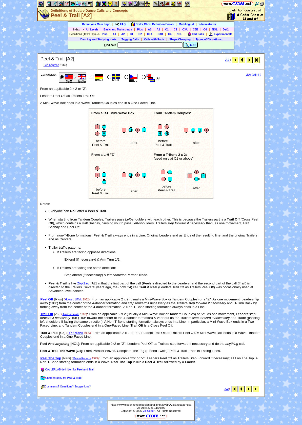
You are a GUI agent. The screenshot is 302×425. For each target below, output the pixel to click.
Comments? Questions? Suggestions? (66, 386)
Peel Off (47, 299)
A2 (158, 29)
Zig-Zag (83, 283)
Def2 (226, 29)
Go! (190, 45)
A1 (150, 29)
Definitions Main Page (96, 24)
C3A (185, 29)
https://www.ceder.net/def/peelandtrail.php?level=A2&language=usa (151, 404)
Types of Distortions (209, 39)
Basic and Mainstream (118, 29)
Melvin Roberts (82, 358)
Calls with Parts (154, 39)
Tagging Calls (130, 39)
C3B (195, 29)
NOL (215, 29)
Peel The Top (51, 358)
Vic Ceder (149, 410)
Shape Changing (180, 39)
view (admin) (253, 74)
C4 (205, 29)
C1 (167, 29)
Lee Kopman (51, 64)
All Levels (92, 29)
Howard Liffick (73, 299)
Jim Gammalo (71, 314)
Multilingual (186, 24)
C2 (175, 29)
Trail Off (47, 314)
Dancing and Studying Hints (98, 39)
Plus (140, 29)
